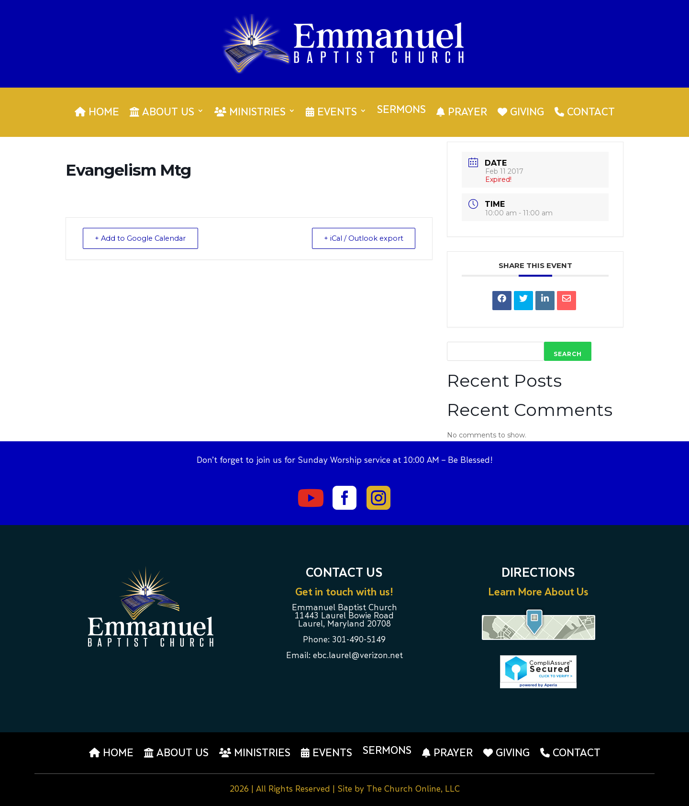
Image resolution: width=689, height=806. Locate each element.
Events (331, 112)
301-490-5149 (359, 640)
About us (162, 112)
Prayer (461, 112)
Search (568, 354)
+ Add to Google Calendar (143, 238)
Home (97, 112)
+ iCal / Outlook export (360, 238)
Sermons (401, 111)
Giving (521, 112)
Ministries (250, 112)
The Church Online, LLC (413, 790)
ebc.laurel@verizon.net (358, 656)
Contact (585, 112)
